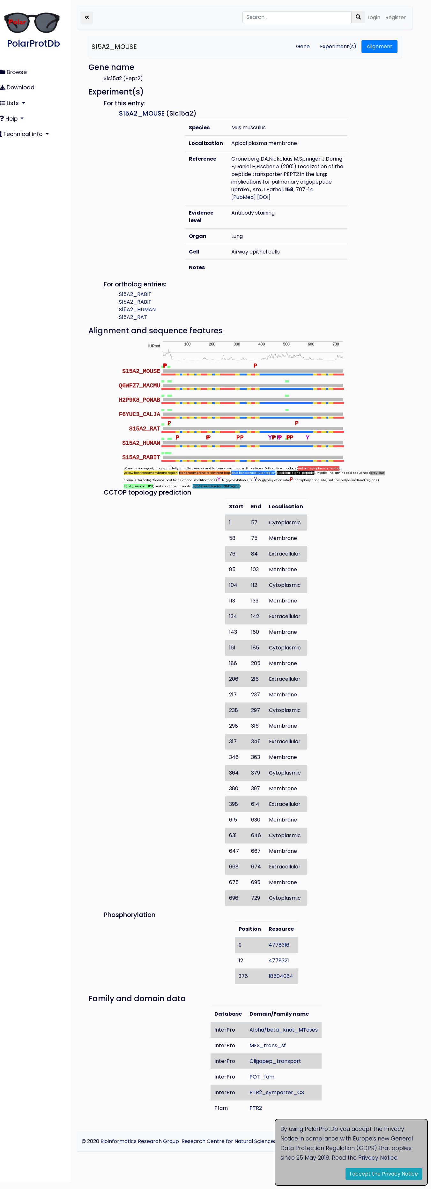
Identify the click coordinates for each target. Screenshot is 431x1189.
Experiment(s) (338, 46)
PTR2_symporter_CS (281, 1099)
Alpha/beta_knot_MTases (288, 1037)
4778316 (283, 952)
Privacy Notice (378, 1158)
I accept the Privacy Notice (384, 1174)
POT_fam (266, 1084)
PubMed (250, 204)
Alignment (379, 46)
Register (395, 17)
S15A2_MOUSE (123, 46)
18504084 (285, 983)
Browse (17, 72)
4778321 (283, 968)
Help (13, 116)
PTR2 (260, 1115)
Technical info (25, 131)
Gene (303, 46)
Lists (13, 101)
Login (374, 17)
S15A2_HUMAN (146, 317)
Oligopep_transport (280, 1068)
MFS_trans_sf (272, 1052)
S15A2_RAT (142, 325)
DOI (270, 204)
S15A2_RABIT (144, 302)
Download (20, 86)
